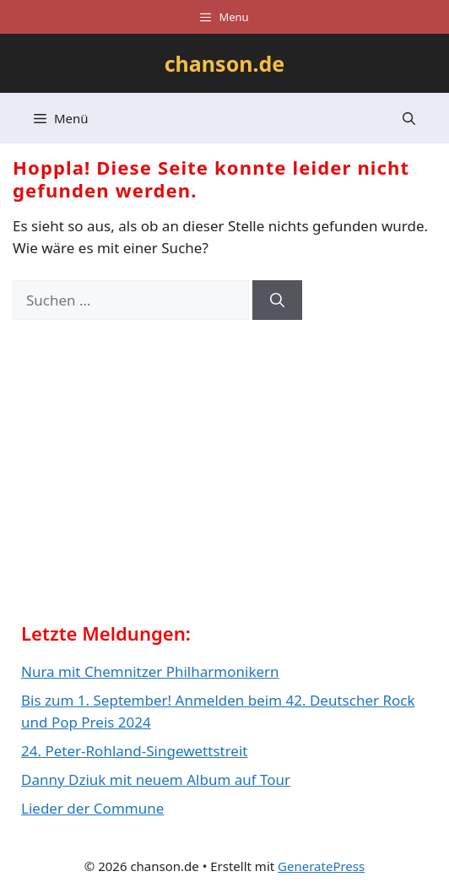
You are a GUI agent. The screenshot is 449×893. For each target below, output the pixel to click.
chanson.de (225, 63)
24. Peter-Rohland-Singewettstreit (134, 750)
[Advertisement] (147, 476)
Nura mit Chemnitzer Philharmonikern (150, 671)
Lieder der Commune (92, 808)
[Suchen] (277, 300)
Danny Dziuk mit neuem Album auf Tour (155, 779)
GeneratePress (321, 866)
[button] (409, 118)
